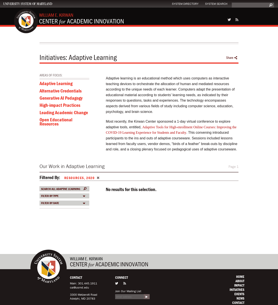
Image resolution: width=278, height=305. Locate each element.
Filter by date (50, 203)
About (239, 281)
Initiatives (53, 57)
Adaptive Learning (56, 84)
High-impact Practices (60, 105)
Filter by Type (50, 196)
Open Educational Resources (56, 122)
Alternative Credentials (61, 91)
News (240, 298)
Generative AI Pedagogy (61, 98)
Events (239, 294)
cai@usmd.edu (79, 287)
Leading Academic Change (64, 113)
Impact (239, 285)
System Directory (185, 3)
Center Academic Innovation (81, 18)
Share (231, 57)
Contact (238, 302)
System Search (216, 3)
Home (240, 276)
